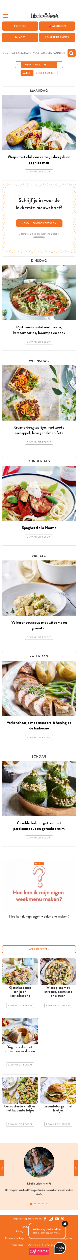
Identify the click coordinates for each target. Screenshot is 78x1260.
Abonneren (18, 1245)
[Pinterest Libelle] (63, 1219)
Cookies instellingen (15, 1238)
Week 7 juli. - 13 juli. (39, 64)
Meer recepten (39, 949)
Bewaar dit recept (39, 171)
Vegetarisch (45, 73)
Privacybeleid (39, 236)
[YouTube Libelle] (57, 1219)
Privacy (19, 1231)
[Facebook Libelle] (45, 1219)
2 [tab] (35, 1204)
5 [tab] (47, 1204)
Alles (27, 73)
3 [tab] (39, 1204)
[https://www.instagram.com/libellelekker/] (51, 1219)
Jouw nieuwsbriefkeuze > (39, 223)
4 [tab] (43, 1204)
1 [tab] (31, 1204)
